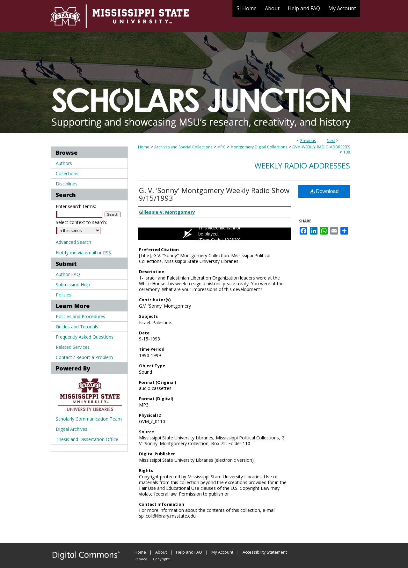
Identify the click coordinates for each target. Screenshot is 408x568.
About (161, 552)
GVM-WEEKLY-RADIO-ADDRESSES (321, 147)
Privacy (141, 559)
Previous (308, 140)
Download (324, 191)
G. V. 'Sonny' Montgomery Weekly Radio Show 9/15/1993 (214, 194)
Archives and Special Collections (183, 147)
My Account (222, 552)
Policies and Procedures (80, 316)
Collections (67, 173)
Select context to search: (81, 222)
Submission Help (73, 284)
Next (331, 140)
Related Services (73, 347)
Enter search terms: (76, 206)
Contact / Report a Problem (84, 357)
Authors (64, 163)
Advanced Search (73, 242)
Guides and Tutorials (77, 327)
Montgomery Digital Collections (258, 147)
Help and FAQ (189, 552)
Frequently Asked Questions (84, 337)
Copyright (161, 559)
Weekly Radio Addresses (302, 165)
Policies (63, 295)
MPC (221, 147)
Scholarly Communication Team (89, 419)
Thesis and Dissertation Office (87, 439)
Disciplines (66, 184)
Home (143, 147)
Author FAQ (68, 274)
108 (346, 152)
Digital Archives (71, 429)
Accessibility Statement (265, 552)
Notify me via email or (83, 253)
